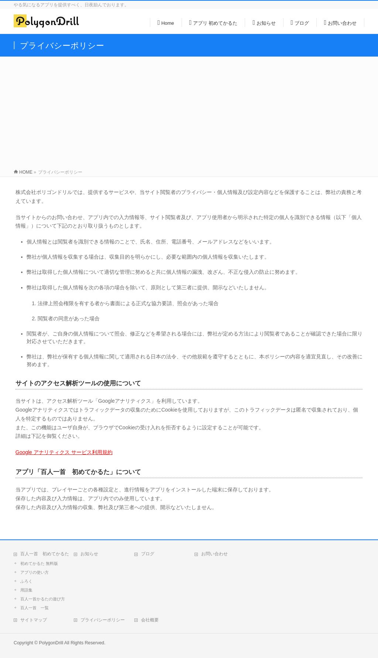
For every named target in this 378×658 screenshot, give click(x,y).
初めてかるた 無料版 (39, 563)
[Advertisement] (189, 112)
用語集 (26, 590)
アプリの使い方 (34, 572)
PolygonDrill (51, 642)
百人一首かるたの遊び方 (42, 599)
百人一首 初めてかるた (44, 553)
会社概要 (150, 620)
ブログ (147, 553)
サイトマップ (33, 620)
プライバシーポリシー (102, 620)
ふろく (26, 581)
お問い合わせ (214, 553)
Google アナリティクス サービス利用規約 (64, 452)
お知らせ (89, 553)
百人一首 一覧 (34, 608)
